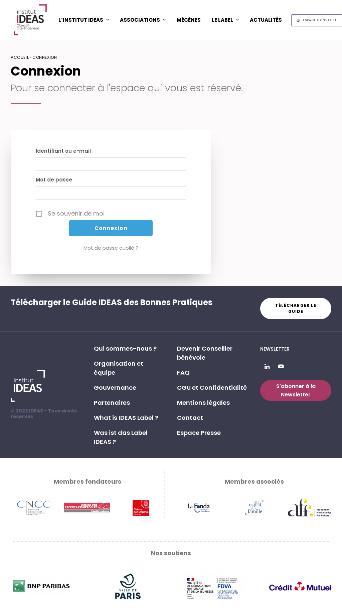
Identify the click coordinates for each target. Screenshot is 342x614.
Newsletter (275, 349)
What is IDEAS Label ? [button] (126, 417)
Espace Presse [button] (199, 432)
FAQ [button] (183, 372)
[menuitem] (84, 19)
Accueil (20, 57)
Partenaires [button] (112, 402)
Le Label (225, 19)
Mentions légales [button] (203, 402)
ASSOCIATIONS (143, 19)
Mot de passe (54, 179)
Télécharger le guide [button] (296, 308)
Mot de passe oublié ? (110, 247)
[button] (267, 367)
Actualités (266, 19)
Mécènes (189, 19)
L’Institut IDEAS (83, 19)
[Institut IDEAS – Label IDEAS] (30, 19)
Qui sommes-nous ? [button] (125, 348)
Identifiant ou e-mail (63, 150)
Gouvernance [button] (115, 387)
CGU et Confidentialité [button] (212, 387)
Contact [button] (190, 417)
